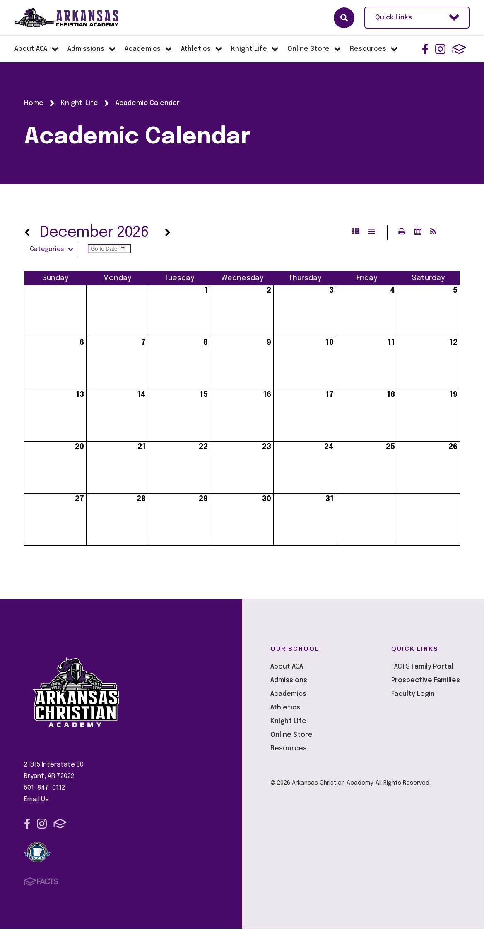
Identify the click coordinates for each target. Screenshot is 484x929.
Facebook (425, 49)
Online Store (291, 735)
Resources (288, 748)
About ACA (286, 667)
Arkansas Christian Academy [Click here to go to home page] (74, 17)
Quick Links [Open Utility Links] (417, 17)
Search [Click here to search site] (344, 17)
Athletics (285, 708)
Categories (54, 250)
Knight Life (288, 721)
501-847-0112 (44, 788)
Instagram (440, 49)
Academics (288, 694)
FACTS (459, 49)
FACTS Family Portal (422, 667)
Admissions (288, 680)
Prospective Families (425, 680)
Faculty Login (413, 694)
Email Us (36, 799)
